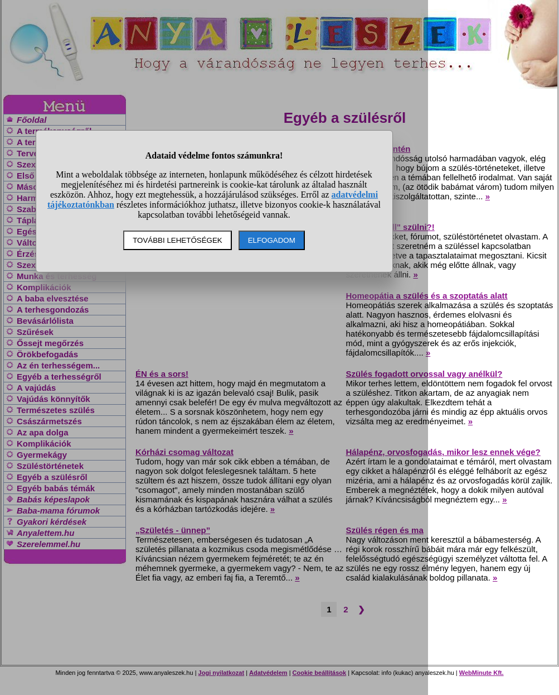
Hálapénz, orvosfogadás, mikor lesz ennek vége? (443, 452)
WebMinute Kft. (481, 672)
